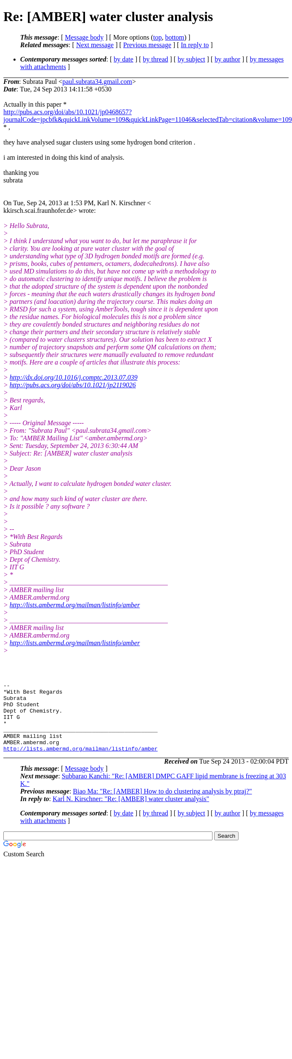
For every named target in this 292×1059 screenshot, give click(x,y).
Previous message (147, 44)
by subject (191, 59)
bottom (174, 37)
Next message (95, 44)
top (157, 37)
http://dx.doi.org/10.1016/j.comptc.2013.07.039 (74, 377)
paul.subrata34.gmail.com (97, 81)
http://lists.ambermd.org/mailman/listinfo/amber (75, 605)
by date (123, 59)
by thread (155, 59)
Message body (84, 37)
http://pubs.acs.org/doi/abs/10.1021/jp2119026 (73, 385)
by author (227, 59)
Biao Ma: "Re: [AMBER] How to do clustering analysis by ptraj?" (162, 805)
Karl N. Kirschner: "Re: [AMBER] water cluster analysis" (131, 812)
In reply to (195, 44)
